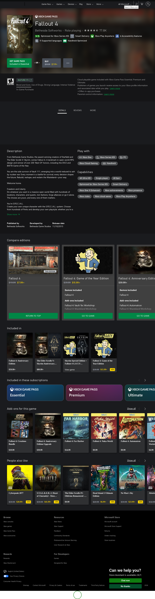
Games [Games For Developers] (56, 558)
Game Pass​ (46, 4)
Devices (71, 4)
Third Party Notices (98, 585)
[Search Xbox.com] (136, 3)
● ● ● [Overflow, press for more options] (68, 63)
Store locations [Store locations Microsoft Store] (110, 540)
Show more (13, 214)
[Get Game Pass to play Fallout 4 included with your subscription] (19, 63)
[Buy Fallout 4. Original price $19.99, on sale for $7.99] (51, 63)
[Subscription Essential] (35, 393)
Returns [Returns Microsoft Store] (107, 531)
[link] (20, 352)
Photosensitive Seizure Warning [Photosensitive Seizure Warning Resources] (65, 540)
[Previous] (139, 240)
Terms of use (70, 585)
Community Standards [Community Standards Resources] (62, 535)
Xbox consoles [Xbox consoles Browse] (8, 521)
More (98, 4)
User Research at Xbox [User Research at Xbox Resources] (62, 545)
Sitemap (26, 585)
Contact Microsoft (39, 585)
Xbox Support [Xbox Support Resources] (58, 526)
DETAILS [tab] (62, 110)
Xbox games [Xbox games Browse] (8, 526)
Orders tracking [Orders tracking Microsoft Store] (110, 535)
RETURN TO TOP (33, 315)
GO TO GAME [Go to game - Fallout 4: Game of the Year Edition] (88, 315)
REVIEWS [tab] (78, 110)
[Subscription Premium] (94, 393)
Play (81, 4)
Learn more (115, 88)
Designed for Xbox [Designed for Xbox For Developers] (60, 563)
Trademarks (83, 585)
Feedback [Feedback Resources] (57, 531)
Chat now (125, 580)
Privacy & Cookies (55, 585)
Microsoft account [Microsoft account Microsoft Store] (111, 521)
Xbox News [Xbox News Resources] (58, 521)
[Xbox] (32, 4)
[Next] (145, 240)
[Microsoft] (13, 4)
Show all (131, 408)
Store (88, 4)
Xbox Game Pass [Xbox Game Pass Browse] (9, 531)
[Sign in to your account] (147, 3)
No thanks (125, 586)
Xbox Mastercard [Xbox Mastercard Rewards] (9, 563)
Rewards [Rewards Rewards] (7, 558)
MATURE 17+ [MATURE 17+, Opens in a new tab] (25, 80)
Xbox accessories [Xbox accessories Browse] (9, 535)
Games (59, 4)
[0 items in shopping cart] (142, 3)
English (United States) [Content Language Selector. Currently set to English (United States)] (16, 571)
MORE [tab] (93, 110)
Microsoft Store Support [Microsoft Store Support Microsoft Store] (113, 526)
